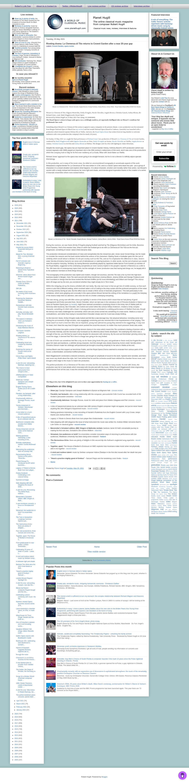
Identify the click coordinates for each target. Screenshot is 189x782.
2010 (17, 744)
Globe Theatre (157, 411)
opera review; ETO (163, 455)
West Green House (170, 505)
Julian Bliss (166, 248)
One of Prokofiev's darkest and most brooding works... (25, 624)
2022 (17, 217)
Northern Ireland (157, 447)
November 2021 (22, 226)
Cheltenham (162, 379)
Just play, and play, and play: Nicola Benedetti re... (24, 314)
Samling (159, 475)
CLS (157, 383)
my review (79, 129)
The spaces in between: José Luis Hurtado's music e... (24, 321)
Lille (159, 429)
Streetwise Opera (171, 486)
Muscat (166, 434)
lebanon (153, 425)
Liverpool (164, 429)
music (170, 434)
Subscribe (164, 158)
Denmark (168, 393)
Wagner (174, 501)
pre (171, 462)
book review (172, 357)
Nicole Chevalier (118, 141)
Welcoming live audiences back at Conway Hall (25, 450)
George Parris (166, 212)
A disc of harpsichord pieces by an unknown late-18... (26, 418)
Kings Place (168, 423)
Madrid (153, 432)
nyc (171, 446)
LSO (171, 431)
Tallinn (161, 490)
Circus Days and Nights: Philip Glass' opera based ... (26, 358)
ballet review (163, 348)
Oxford (153, 457)
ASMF (165, 346)
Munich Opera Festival (157, 434)
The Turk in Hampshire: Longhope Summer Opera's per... (24, 519)
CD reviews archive (119, 6)
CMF (161, 383)
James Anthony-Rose (161, 223)
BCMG (153, 355)
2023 (17, 214)
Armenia (160, 346)
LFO (175, 427)
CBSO (172, 374)
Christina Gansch (58, 144)
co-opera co (168, 383)
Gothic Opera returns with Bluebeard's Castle (25, 637)
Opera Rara (166, 453)
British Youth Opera (157, 361)
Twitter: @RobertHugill (72, 6)
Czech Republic (172, 391)
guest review (172, 417)
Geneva (168, 409)
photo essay (164, 460)
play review (173, 460)
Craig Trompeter (159, 206)
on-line (161, 448)
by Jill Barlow (165, 368)
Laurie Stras (157, 239)
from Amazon (163, 289)
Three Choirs (156, 498)
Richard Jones (93, 139)
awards (175, 346)
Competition (164, 385)
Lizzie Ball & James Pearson (164, 214)
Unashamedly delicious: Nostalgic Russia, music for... (25, 400)
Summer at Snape (22, 480)
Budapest (174, 363)
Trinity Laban (169, 498)
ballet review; (173, 348)
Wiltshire (174, 509)
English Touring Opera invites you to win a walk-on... (25, 388)
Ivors (175, 421)
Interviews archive (142, 6)
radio (167, 465)
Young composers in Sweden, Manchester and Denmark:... (24, 407)
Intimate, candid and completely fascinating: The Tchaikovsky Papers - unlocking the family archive (94, 634)
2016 (17, 726)
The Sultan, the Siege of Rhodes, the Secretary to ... (25, 671)
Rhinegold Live (160, 469)
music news (165, 437)
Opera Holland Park (158, 450)
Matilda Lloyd (165, 250)
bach (152, 348)
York (157, 513)
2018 (17, 720)
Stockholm (154, 486)
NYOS (153, 448)
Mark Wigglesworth (62, 141)
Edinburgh (160, 397)
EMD (160, 399)
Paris (163, 459)
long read (162, 431)
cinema (160, 381)
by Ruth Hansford (163, 370)
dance (153, 393)
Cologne (153, 384)
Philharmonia (155, 460)
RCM (175, 465)
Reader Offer (155, 467)
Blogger (104, 777)
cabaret (164, 372)
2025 (17, 208)
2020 (17, 714)
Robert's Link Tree (23, 6)
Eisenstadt (154, 399)
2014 (17, 732)
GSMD (153, 417)
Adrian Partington (167, 179)
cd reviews (173, 377)
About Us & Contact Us (46, 6)
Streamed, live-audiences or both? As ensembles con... (26, 512)
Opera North (156, 453)
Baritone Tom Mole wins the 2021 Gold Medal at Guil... (25, 566)
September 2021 (22, 232)
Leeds (164, 425)
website (175, 503)
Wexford (153, 507)
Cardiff (167, 374)
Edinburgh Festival (170, 397)
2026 (17, 205)
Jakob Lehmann (166, 245)
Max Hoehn (164, 188)
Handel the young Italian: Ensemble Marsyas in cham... (24, 249)
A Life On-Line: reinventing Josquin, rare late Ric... (25, 584)
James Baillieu (164, 177)
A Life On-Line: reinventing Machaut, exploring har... (25, 364)
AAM (175, 340)
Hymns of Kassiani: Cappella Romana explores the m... (23, 649)
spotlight (173, 484)
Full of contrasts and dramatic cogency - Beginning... (23, 263)
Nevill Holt (173, 439)
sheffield (153, 478)
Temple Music (168, 490)
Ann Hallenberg (169, 228)
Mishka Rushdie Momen (166, 234)
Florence (164, 407)
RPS (167, 471)
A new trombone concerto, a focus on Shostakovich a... (26, 505)
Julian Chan (163, 210)
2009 (17, 748)
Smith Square (173, 478)
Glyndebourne (172, 411)
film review (170, 405)
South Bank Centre (168, 482)
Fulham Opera (172, 407)
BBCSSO (174, 353)
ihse (176, 419)
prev (175, 462)
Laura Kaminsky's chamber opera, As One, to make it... (25, 610)
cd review (162, 376)
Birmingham (155, 357)
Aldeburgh (154, 344)
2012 (17, 738)
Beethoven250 (164, 355)
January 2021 (21, 710)
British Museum (172, 359)
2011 (17, 741)
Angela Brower (137, 141)
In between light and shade (25, 561)
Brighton (160, 359)
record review (93, 409)
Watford (168, 503)
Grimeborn (173, 415)
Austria (170, 346)
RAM (171, 465)
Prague (166, 462)
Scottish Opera (163, 476)
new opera (154, 441)
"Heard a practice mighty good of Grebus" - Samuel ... (24, 573)
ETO (170, 401)
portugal (159, 462)
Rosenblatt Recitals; (158, 471)
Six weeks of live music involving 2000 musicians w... (25, 293)
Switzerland (155, 490)
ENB (163, 399)
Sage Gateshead (171, 473)
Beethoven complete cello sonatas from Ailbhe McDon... (25, 424)
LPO (167, 431)
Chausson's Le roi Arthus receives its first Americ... (25, 658)
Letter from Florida (163, 427)
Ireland (162, 421)
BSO (169, 363)
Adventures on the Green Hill (166, 342)
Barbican (161, 350)
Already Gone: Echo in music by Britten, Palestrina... (24, 283)
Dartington (160, 393)
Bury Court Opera (156, 364)
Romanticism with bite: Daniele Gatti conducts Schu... (25, 307)
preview (155, 465)
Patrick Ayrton (166, 232)
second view (173, 476)
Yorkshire (162, 513)
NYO (175, 446)
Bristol (165, 359)
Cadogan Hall (172, 372)
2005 (17, 760)
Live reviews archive (97, 6)
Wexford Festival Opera (168, 507)
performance (172, 459)
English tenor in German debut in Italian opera (74, 571)
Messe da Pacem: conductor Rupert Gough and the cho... (25, 590)
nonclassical (168, 443)
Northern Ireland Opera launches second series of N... (25, 603)
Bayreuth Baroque (162, 351)
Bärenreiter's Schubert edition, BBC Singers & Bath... (25, 498)
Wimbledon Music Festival (159, 511)
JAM (152, 423)
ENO (153, 401)
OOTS (170, 448)
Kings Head (159, 423)
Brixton (159, 363)
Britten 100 (168, 361)
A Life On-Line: (168, 340)
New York (161, 441)
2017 (17, 723)
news (174, 441)
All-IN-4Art (163, 344)
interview (78, 396)
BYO (159, 372)
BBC (159, 353)
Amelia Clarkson (166, 217)
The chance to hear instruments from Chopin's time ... (23, 370)
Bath (152, 351)
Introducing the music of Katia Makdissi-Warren (25, 326)
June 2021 (20, 242)
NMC (162, 443)
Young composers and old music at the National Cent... (25, 431)
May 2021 (20, 245)
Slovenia (165, 478)
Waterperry (161, 503)
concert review (117, 390)
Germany (174, 409)
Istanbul (167, 421)
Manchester (160, 433)
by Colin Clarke (168, 366)
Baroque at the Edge (170, 349)
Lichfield (153, 429)
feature (103, 437)
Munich (175, 432)
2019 (17, 717)
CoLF (175, 383)
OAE (156, 448)
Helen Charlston (170, 184)
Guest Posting (162, 417)
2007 (17, 754)
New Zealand (168, 441)
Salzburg (154, 475)
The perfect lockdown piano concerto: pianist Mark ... (25, 696)
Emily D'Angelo (98, 141)
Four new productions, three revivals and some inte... (26, 532)
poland (153, 462)
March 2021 (20, 704)
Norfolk (174, 443)
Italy (172, 421)
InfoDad (174, 322)
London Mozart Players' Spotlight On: (24, 579)
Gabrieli (153, 409)
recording (174, 467)
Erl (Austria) (159, 401)
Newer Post (51, 547)
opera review (69, 46)
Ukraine (166, 499)
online (166, 448)
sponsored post (164, 484)
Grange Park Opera (159, 415)
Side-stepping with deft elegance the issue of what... (24, 485)
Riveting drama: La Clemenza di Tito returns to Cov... (25, 337)
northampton (173, 445)
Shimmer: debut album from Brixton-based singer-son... (25, 277)
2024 (17, 211)
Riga (167, 469)
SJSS (159, 479)
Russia (171, 471)
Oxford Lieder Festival (164, 457)
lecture (159, 425)
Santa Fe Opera (168, 475)
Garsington (161, 409)
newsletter (154, 443)
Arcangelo (154, 346)
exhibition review (160, 403)
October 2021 (21, 229)
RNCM (175, 469)
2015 (17, 729)
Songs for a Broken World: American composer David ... (25, 678)
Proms (163, 465)
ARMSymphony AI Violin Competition (24, 376)
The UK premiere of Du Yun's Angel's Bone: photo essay (78, 621)
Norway (167, 446)
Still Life (19, 288)
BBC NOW (166, 353)
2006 (17, 757)
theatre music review (158, 496)
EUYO (153, 403)
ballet (156, 348)
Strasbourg (162, 486)
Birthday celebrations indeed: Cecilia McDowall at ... (26, 444)
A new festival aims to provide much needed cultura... (24, 664)
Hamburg (154, 419)
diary (175, 393)
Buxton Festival (168, 364)
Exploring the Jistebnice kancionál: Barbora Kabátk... (24, 300)
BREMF (154, 359)
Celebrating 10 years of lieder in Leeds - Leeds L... (25, 551)
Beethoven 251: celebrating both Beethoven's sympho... (25, 643)
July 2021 (20, 238)
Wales (153, 504)
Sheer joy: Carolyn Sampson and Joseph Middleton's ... (24, 382)
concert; (174, 387)
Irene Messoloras (167, 182)
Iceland (170, 419)
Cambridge (154, 374)
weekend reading (156, 505)
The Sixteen (172, 494)
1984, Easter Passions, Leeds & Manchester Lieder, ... (24, 685)
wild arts (168, 509)
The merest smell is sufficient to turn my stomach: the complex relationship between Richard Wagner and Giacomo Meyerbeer (30, 171)
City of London (167, 381)
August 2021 (21, 235)
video (168, 502)
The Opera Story (161, 494)
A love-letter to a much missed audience (24, 413)
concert (174, 384)
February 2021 (21, 707)
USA (170, 499)
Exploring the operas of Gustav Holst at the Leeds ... (24, 351)
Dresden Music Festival (165, 395)
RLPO (170, 469)
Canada (161, 374)
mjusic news (168, 432)
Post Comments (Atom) (102, 560)
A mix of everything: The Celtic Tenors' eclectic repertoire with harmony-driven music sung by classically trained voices (162, 24)
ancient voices (172, 344)
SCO (175, 475)
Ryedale (153, 473)
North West (164, 445)
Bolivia (163, 357)
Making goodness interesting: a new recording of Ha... (23, 438)
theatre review (171, 496)
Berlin (175, 355)
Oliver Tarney (165, 193)
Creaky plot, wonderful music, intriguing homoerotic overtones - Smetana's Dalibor (88, 583)
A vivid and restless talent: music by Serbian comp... (26, 557)
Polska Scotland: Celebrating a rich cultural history (23, 475)
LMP (169, 429)
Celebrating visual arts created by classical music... (24, 344)
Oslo (175, 455)
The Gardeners (163, 492)
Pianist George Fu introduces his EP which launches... (25, 463)
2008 (17, 751)
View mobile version (96, 552)
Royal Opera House (102, 132)
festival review (161, 405)
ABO (152, 342)
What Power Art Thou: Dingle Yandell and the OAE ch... (25, 617)
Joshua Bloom (79, 144)
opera (175, 448)
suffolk (168, 488)
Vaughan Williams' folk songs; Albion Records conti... (25, 631)
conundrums (167, 389)
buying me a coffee (110, 382)
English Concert (171, 399)
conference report (156, 389)
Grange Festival (171, 413)
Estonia (166, 401)
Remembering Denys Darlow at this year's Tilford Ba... (24, 456)
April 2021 (20, 701)
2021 (17, 221)
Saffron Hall (161, 473)
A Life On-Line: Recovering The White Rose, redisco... (25, 492)
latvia (175, 423)
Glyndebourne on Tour (158, 413)
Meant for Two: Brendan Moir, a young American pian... (25, 256)
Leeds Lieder (172, 425)
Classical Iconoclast (173, 312)
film (166, 405)
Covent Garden (57, 46)
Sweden (174, 488)
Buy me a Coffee (167, 129)
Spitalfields (155, 484)
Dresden (154, 395)
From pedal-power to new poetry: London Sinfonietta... (25, 544)
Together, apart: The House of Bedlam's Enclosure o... (25, 538)
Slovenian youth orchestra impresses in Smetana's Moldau (79, 646)
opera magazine (171, 450)
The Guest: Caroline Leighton (23, 331)
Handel (162, 419)
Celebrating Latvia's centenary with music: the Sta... (26, 597)
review (153, 469)
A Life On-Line (156, 340)
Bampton (154, 349)
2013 (17, 735)
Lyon (175, 431)
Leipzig (153, 427)
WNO (170, 511)
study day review (157, 488)
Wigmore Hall (157, 509)
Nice (159, 443)
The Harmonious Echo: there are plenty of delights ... (24, 526)
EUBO (175, 401)
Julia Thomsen (166, 192)
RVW (175, 471)
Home (53, 462)
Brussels (164, 363)
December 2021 (22, 223)
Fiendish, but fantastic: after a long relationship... (25, 394)
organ (171, 455)
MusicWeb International (169, 316)
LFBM (172, 427)
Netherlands (166, 439)
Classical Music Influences (160, 113)
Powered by (164, 166)
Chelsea (153, 379)
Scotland (154, 477)
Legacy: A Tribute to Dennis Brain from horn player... (25, 469)
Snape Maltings (156, 480)
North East (155, 445)
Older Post (142, 547)
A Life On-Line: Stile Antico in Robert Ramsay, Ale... (25, 691)
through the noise (22, 654)
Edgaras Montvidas (80, 141)
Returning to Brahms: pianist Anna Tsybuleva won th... (25, 270)
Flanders (159, 407)
